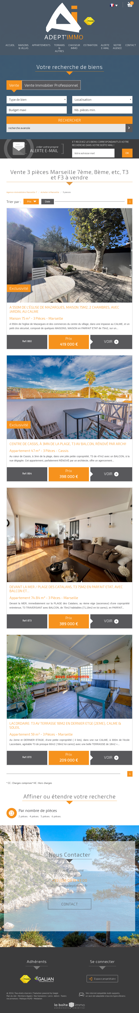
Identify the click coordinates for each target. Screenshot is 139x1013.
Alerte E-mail (105, 47)
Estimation (90, 45)
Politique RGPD (25, 998)
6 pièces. (56, 816)
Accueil (10, 45)
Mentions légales (25, 996)
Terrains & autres (59, 48)
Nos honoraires (40, 996)
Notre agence (117, 47)
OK (127, 153)
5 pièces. (45, 816)
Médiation (38, 998)
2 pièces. (23, 816)
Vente (14, 85)
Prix (31, 202)
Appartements (41, 45)
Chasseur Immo (74, 47)
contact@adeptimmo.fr (70, 885)
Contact (130, 45)
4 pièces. (34, 816)
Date (47, 201)
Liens (50, 996)
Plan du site (11, 996)
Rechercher (69, 120)
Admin (56, 996)
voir (111, 341)
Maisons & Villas (23, 47)
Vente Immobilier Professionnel (51, 85)
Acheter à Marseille (50, 192)
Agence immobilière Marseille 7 (21, 192)
